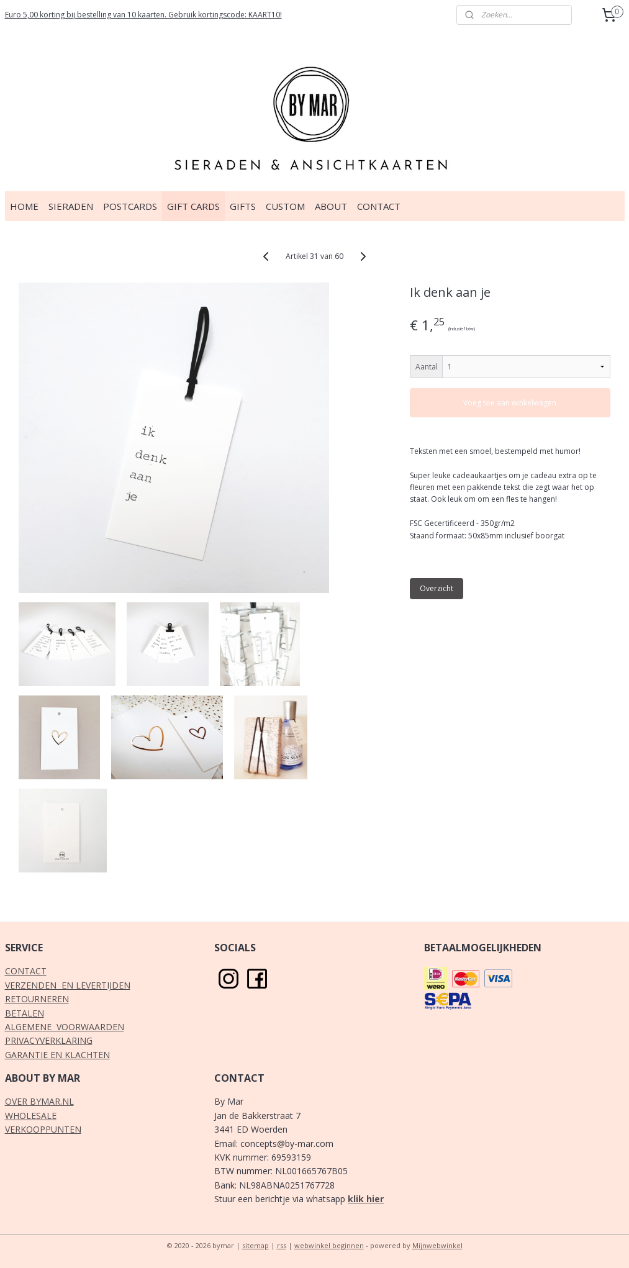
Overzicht (436, 588)
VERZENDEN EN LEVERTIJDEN (67, 985)
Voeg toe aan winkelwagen (509, 402)
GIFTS (243, 206)
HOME (24, 206)
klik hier (366, 1199)
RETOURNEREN (37, 999)
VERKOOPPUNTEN (43, 1129)
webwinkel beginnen (329, 1245)
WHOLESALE (31, 1115)
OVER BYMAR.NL (39, 1101)
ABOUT (331, 206)
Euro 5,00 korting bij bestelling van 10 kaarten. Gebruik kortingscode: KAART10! (143, 14)
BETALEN (24, 1013)
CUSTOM (285, 206)
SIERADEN (70, 206)
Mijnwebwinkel (437, 1245)
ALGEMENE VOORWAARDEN (64, 1027)
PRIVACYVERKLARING (49, 1040)
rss (281, 1245)
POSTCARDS (130, 206)
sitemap (255, 1245)
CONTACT (378, 206)
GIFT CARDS (193, 206)
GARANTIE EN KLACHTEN (57, 1055)
